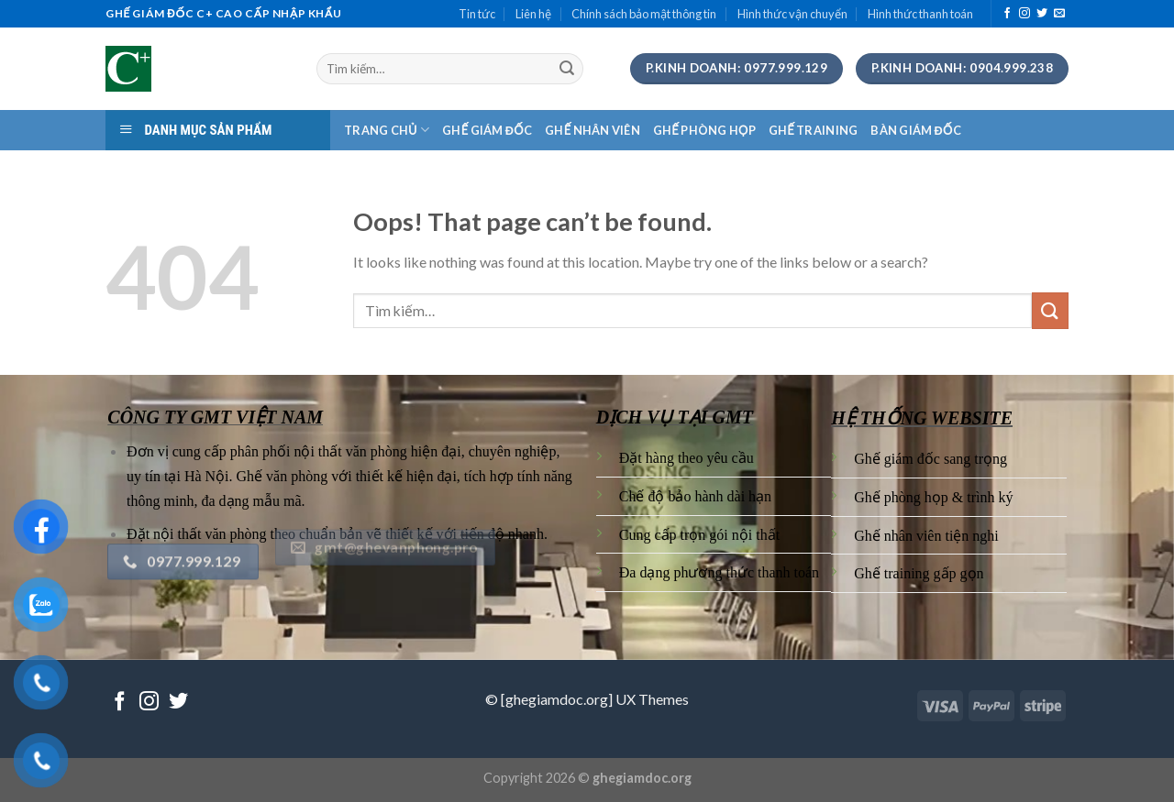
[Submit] (566, 68)
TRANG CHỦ (386, 129)
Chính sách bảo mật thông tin (643, 13)
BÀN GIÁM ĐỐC (915, 130)
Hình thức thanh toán (920, 13)
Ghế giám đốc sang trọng (930, 459)
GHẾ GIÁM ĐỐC (487, 130)
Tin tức (477, 13)
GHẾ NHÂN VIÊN (592, 130)
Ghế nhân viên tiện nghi (926, 536)
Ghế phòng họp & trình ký (933, 497)
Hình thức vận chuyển (792, 13)
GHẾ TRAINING (813, 130)
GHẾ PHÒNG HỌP (704, 130)
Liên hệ (533, 13)
